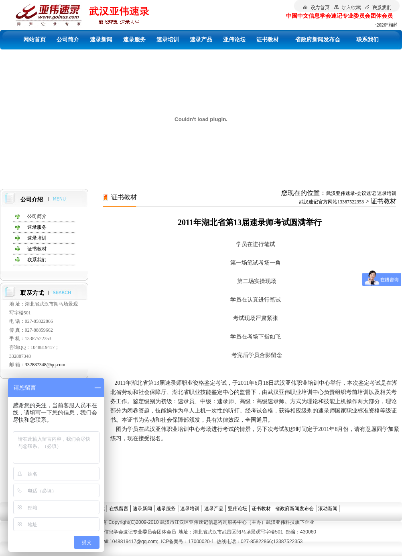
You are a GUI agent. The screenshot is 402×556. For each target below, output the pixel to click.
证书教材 (267, 40)
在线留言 (118, 508)
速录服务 (134, 40)
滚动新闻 (327, 508)
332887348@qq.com (45, 364)
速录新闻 (101, 40)
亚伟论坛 (234, 40)
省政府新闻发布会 (317, 40)
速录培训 (167, 40)
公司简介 (68, 40)
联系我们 (367, 40)
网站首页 (34, 40)
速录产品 (201, 40)
